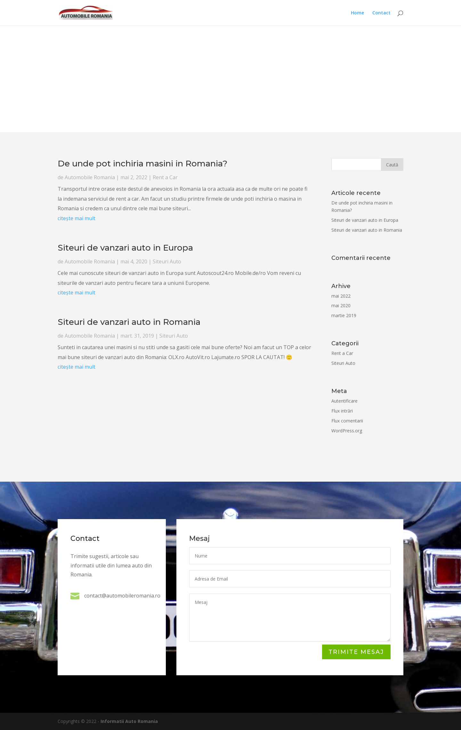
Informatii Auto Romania (129, 721)
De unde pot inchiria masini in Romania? (170, 316)
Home (357, 13)
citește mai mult (142, 323)
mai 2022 (337, 296)
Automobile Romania (152, 317)
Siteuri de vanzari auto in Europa (158, 328)
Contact (381, 13)
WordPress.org (343, 431)
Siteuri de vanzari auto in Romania (149, 348)
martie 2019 (340, 315)
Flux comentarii (344, 421)
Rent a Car (178, 317)
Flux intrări (339, 411)
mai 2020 (337, 305)
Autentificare (341, 401)
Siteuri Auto (176, 331)
